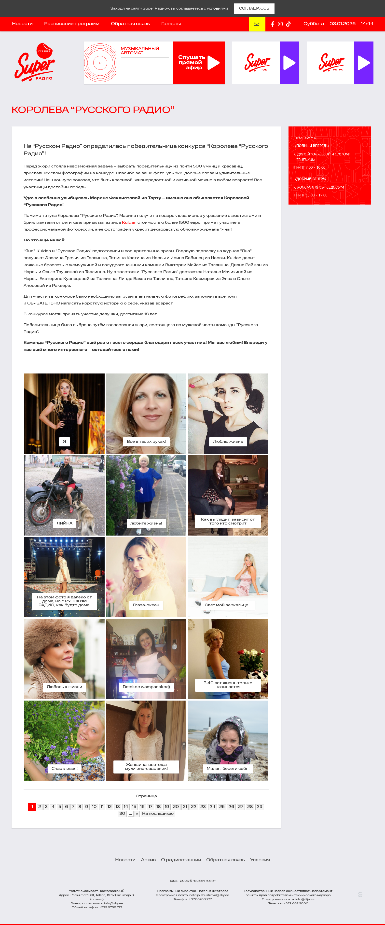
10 (94, 807)
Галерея (171, 24)
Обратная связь (130, 24)
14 (126, 807)
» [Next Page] (137, 814)
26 (231, 807)
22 (193, 807)
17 (150, 807)
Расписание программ (71, 24)
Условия (260, 860)
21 (185, 807)
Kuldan (129, 223)
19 (167, 807)
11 (102, 807)
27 (240, 807)
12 (110, 807)
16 (142, 807)
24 (212, 807)
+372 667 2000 (296, 903)
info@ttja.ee (305, 899)
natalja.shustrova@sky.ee (209, 895)
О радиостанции (181, 860)
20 (176, 807)
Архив (148, 860)
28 (250, 807)
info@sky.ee (113, 903)
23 (203, 807)
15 (134, 807)
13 (118, 807)
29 (259, 807)
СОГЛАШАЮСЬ (254, 8)
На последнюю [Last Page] (158, 814)
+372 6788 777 (110, 907)
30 (122, 814)
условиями (217, 8)
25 (222, 807)
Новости (22, 24)
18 (158, 807)
